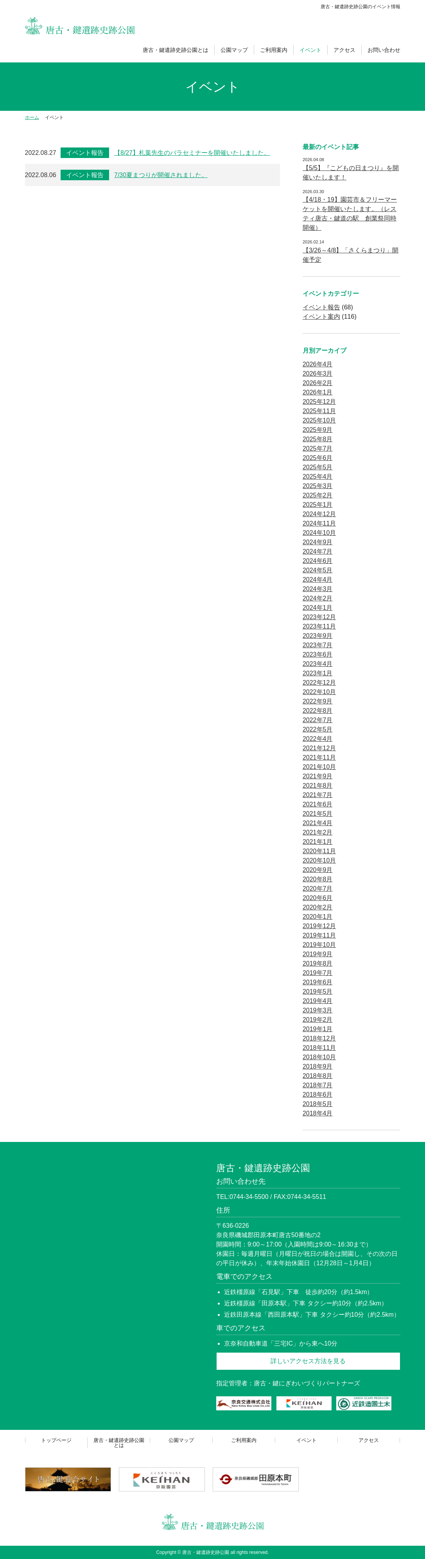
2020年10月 (319, 860)
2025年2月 (318, 495)
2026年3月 (318, 373)
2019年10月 (319, 944)
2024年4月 (318, 579)
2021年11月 (319, 757)
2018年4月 (318, 1113)
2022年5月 (318, 729)
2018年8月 (318, 1075)
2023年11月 (319, 626)
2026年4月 (318, 364)
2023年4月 (318, 664)
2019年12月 (319, 926)
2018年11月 (319, 1047)
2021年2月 (318, 832)
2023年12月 (319, 617)
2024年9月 (318, 542)
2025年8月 (318, 439)
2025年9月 (318, 429)
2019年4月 (318, 1001)
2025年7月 (318, 448)
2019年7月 (318, 972)
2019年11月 (319, 935)
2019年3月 (318, 1010)
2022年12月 (319, 682)
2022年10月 (319, 692)
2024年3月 (318, 589)
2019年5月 (318, 991)
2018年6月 (318, 1094)
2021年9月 (318, 776)
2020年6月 (318, 898)
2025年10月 (319, 420)
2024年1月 (318, 607)
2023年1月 (318, 673)
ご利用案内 (273, 50)
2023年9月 (318, 635)
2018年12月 (319, 1038)
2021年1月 (318, 841)
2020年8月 (318, 879)
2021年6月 (318, 804)
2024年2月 (318, 598)
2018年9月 (318, 1066)
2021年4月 (318, 823)
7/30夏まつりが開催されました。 (161, 175)
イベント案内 (321, 316)
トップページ (56, 1440)
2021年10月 (319, 767)
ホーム (32, 117)
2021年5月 (318, 813)
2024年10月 (319, 532)
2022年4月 (318, 738)
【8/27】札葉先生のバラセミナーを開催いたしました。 (192, 152)
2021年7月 (318, 795)
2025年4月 (318, 476)
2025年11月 (319, 411)
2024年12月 (319, 514)
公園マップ (234, 50)
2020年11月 (319, 851)
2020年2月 (318, 907)
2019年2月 (318, 1019)
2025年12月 (319, 401)
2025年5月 (318, 467)
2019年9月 (318, 954)
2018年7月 (318, 1085)
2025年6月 (318, 458)
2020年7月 (318, 888)
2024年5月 (318, 570)
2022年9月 (318, 701)
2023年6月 (318, 654)
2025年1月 (318, 504)
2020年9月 (318, 870)
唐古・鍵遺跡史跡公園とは (175, 50)
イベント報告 (85, 152)
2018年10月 (319, 1057)
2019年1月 (318, 1029)
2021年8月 (318, 785)
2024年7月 (318, 551)
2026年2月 (318, 383)
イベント (310, 50)
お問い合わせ (384, 50)
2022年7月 (318, 720)
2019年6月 (318, 982)
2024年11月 (319, 523)
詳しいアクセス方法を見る (308, 1361)
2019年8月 (318, 963)
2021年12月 (319, 748)
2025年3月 (318, 486)
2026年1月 (318, 392)
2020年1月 (318, 916)
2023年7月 (318, 645)
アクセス (344, 50)
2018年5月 (318, 1104)
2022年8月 (318, 710)
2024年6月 (318, 561)
